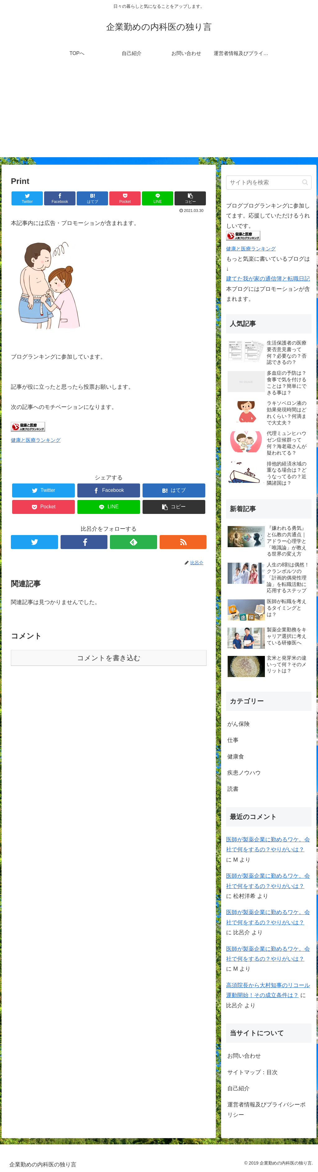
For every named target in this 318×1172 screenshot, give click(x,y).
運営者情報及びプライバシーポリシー (266, 1109)
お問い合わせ (244, 1056)
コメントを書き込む (109, 658)
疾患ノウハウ (244, 773)
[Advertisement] (159, 113)
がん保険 (238, 724)
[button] (305, 182)
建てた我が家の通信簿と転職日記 (268, 279)
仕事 (232, 740)
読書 (232, 789)
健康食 (235, 756)
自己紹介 (238, 1088)
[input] (268, 183)
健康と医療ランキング (36, 440)
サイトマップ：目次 (252, 1072)
